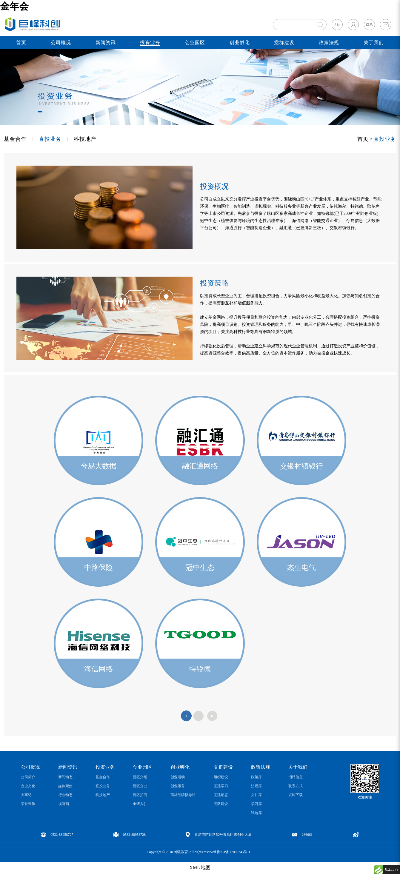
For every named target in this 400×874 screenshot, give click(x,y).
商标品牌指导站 (183, 795)
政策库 (256, 777)
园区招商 (140, 795)
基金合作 (15, 139)
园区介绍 (140, 777)
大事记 (26, 795)
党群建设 (284, 42)
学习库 (256, 804)
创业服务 (177, 786)
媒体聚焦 (65, 786)
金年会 (14, 6)
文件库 (256, 795)
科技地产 (85, 139)
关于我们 (374, 42)
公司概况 (61, 42)
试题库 (256, 813)
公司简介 (28, 777)
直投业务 (50, 139)
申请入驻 (140, 804)
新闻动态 (65, 777)
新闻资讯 (106, 42)
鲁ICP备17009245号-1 (233, 852)
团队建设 (221, 804)
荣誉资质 (28, 804)
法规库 (256, 786)
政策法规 (329, 42)
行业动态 (65, 795)
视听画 (63, 804)
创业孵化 (240, 42)
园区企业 (140, 786)
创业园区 (195, 42)
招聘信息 (295, 777)
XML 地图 (200, 867)
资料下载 (295, 795)
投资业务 (150, 42)
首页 (21, 42)
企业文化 (28, 786)
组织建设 (221, 777)
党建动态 (221, 795)
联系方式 (295, 786)
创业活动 (177, 777)
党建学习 (221, 786)
